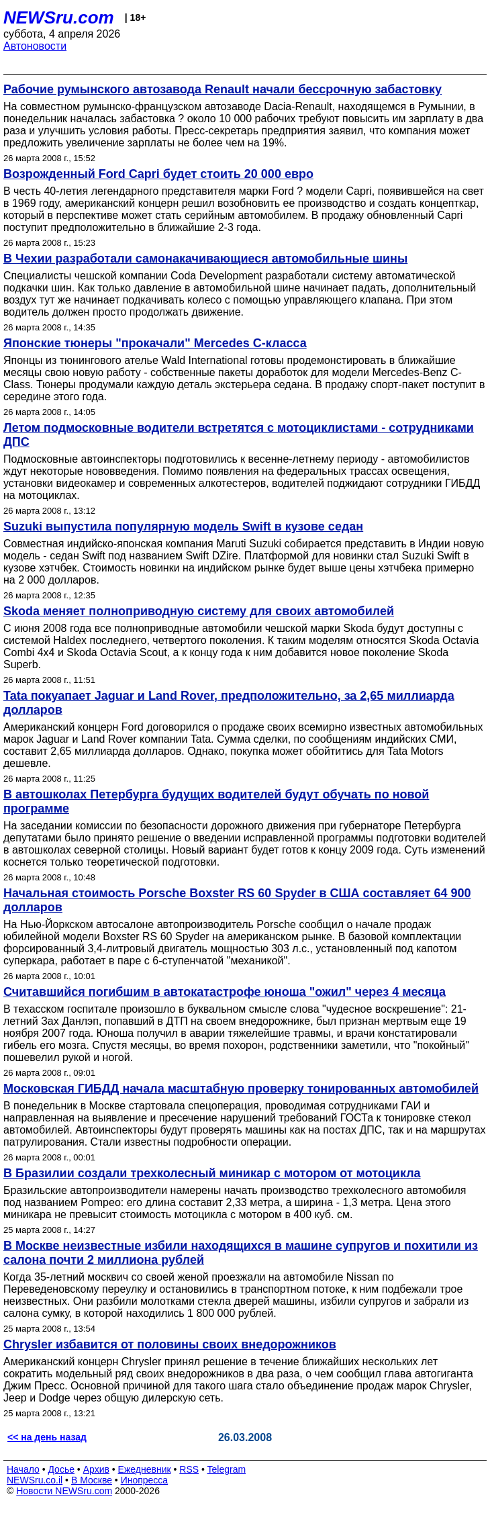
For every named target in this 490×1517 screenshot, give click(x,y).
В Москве (91, 1480)
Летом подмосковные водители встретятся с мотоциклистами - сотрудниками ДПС (238, 435)
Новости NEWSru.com (64, 1490)
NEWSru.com (58, 17)
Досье (61, 1469)
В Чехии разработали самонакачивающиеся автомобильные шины (205, 258)
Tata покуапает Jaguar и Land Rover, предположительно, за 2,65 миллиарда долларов (228, 703)
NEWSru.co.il (34, 1480)
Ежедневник (144, 1469)
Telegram (226, 1469)
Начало (23, 1469)
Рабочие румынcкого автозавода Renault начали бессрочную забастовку (222, 89)
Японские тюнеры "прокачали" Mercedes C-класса (155, 343)
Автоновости (34, 46)
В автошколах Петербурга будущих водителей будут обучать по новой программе (216, 801)
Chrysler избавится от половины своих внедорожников (169, 1344)
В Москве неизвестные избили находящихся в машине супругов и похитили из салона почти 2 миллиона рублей (240, 1253)
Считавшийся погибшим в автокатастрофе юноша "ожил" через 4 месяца (224, 992)
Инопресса (144, 1480)
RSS (189, 1469)
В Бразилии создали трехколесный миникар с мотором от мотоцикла (212, 1173)
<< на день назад (47, 1437)
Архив (96, 1469)
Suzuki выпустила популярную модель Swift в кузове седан (183, 526)
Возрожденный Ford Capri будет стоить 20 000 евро (158, 174)
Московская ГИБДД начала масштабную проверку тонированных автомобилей (241, 1088)
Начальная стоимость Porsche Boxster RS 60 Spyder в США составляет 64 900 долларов (237, 900)
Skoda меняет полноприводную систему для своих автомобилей (198, 611)
